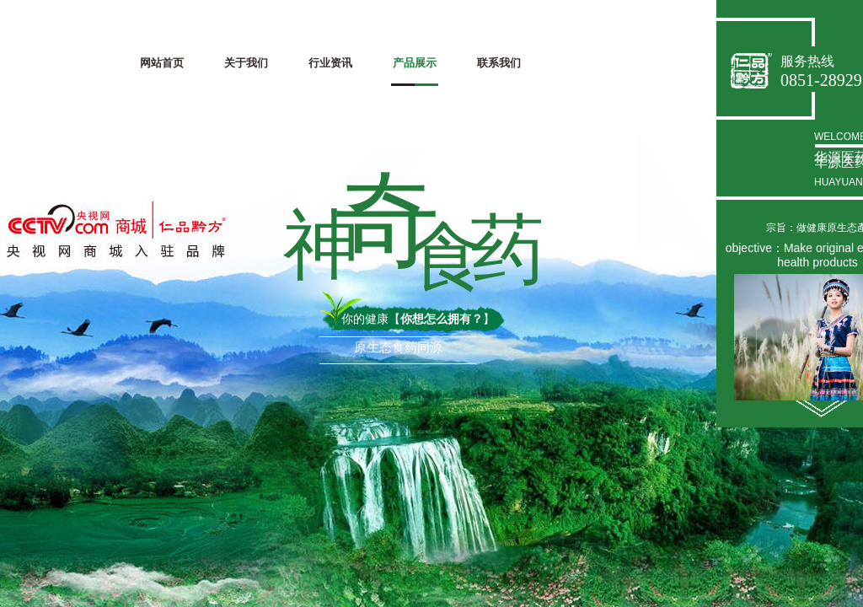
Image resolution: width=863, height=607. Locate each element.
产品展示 (415, 62)
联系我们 (499, 62)
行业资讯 (330, 62)
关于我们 (246, 62)
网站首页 (162, 62)
